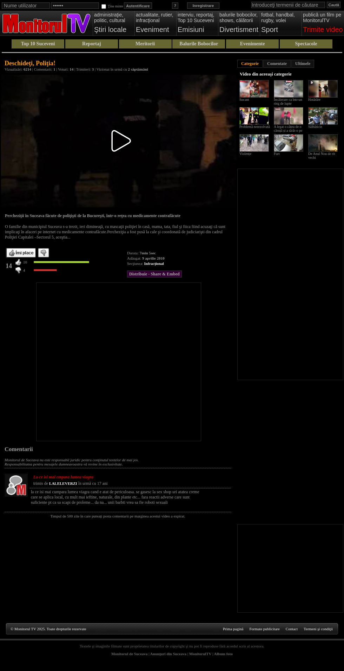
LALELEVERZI (63, 483)
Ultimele (302, 63)
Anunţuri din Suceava (168, 654)
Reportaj (91, 43)
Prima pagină (233, 629)
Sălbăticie (315, 127)
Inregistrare (203, 6)
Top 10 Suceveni (38, 43)
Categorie (250, 63)
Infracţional (154, 263)
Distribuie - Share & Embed (154, 274)
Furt (277, 154)
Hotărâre (314, 100)
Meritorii (145, 43)
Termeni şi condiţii (318, 629)
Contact (292, 629)
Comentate (277, 63)
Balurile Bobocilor (198, 43)
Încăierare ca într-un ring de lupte (288, 101)
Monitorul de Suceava (129, 654)
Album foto (223, 654)
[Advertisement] (79, 362)
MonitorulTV (200, 654)
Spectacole (306, 43)
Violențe (245, 154)
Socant (244, 100)
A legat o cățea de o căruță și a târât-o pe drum (288, 130)
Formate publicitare (264, 629)
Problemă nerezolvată (254, 127)
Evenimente (252, 43)
